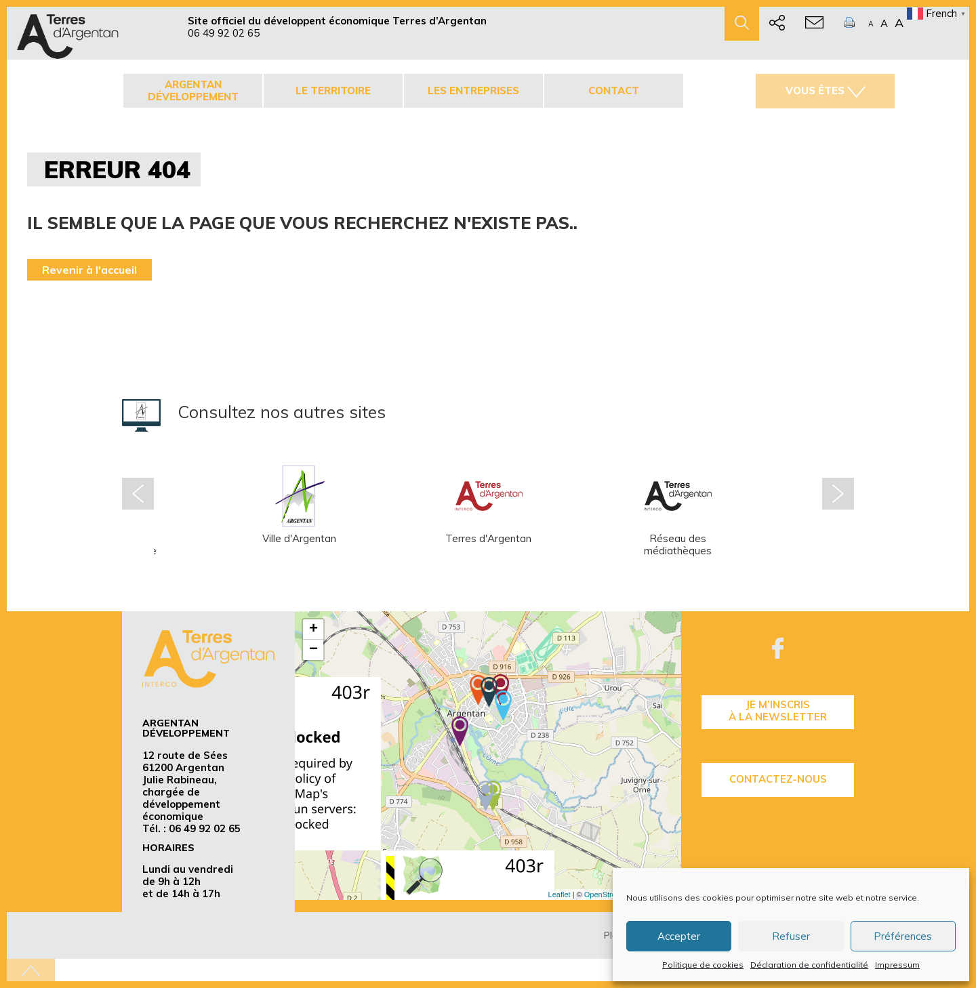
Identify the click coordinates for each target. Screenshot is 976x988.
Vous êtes (826, 91)
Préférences (903, 936)
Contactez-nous (778, 779)
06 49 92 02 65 (224, 32)
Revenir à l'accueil (89, 269)
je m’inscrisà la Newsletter (778, 710)
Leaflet (559, 894)
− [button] (313, 650)
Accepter (678, 936)
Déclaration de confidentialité (809, 965)
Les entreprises (473, 90)
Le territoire (333, 90)
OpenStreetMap (610, 894)
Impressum (897, 965)
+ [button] (313, 629)
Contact (613, 90)
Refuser (791, 936)
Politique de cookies (703, 965)
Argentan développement (193, 90)
